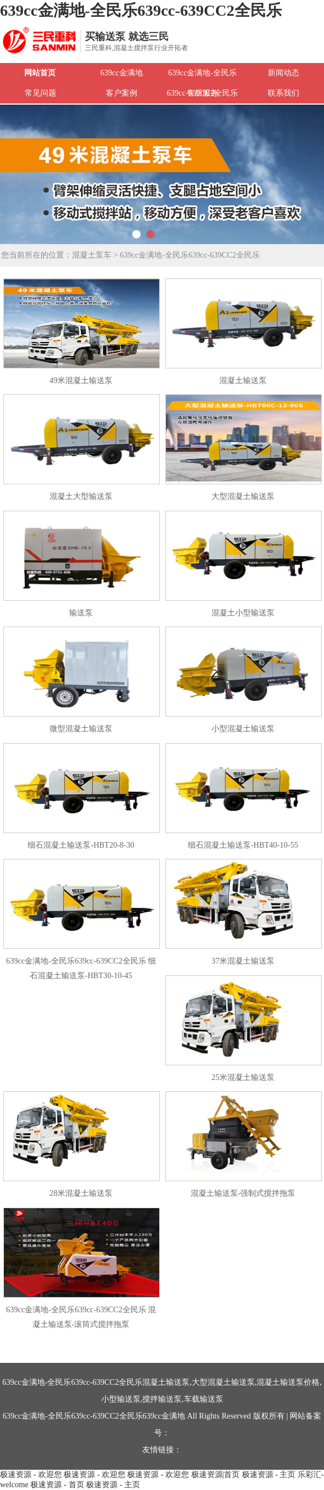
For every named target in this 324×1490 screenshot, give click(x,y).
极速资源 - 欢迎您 (31, 1474)
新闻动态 (283, 73)
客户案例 (121, 93)
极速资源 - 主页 (269, 1474)
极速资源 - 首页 (57, 1484)
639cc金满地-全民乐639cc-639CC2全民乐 (141, 10)
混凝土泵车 (91, 255)
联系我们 (283, 93)
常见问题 (40, 93)
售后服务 (202, 93)
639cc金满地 (121, 73)
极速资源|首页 (215, 1474)
